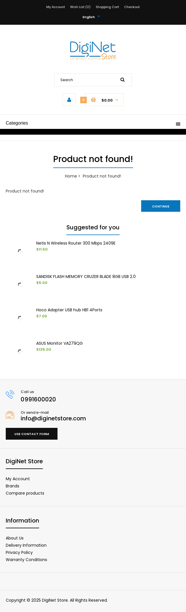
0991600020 (38, 399)
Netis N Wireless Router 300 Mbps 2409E (76, 243)
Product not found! (102, 176)
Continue (160, 206)
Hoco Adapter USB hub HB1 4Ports (69, 310)
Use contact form (31, 434)
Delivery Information (26, 545)
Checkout (132, 7)
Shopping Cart (107, 7)
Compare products (25, 493)
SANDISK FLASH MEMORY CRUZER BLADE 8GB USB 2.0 (86, 276)
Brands (12, 486)
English (89, 17)
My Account (55, 7)
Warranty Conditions (26, 560)
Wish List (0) (80, 7)
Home (71, 176)
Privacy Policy (19, 552)
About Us (15, 538)
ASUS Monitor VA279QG (59, 343)
